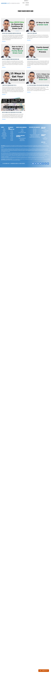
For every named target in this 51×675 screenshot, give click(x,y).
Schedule (4, 138)
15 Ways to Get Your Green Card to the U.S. (9, 85)
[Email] (48, 164)
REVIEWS (27, 2)
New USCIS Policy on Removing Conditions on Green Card (11, 33)
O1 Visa (11, 136)
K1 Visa (45, 129)
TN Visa (11, 140)
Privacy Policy (4, 133)
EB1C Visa (34, 131)
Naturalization (22, 139)
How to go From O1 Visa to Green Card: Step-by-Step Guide (12, 112)
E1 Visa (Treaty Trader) (22, 132)
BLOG (24, 2)
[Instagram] (43, 164)
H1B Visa (11, 133)
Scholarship (4, 134)
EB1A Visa (34, 128)
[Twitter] (36, 164)
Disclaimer (4, 132)
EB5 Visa (22, 131)
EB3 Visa (34, 133)
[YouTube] (40, 164)
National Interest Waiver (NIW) (35, 134)
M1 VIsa (11, 135)
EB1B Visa (34, 130)
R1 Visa (11, 139)
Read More (4, 41)
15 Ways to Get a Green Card (32, 33)
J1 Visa (11, 134)
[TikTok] (45, 164)
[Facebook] (33, 164)
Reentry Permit (22, 140)
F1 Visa (11, 132)
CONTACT (27, 4)
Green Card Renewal (22, 138)
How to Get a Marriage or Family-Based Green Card (10, 59)
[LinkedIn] (38, 164)
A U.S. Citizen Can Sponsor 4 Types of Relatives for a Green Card (38, 85)
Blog (4, 128)
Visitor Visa (45, 143)
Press (4, 131)
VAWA (45, 137)
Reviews (4, 130)
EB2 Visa (34, 132)
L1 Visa (22, 130)
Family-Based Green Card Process (32, 59)
